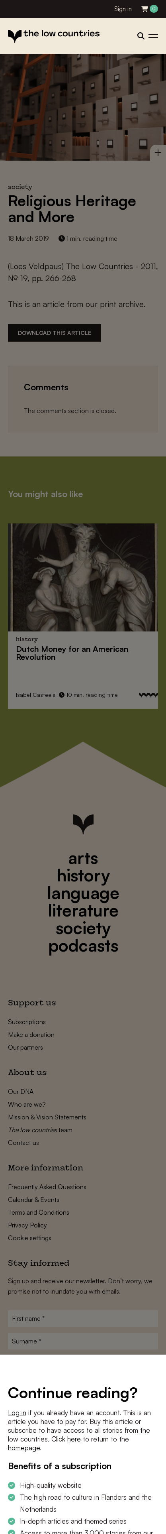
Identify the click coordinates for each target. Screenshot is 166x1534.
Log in (17, 1412)
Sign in (123, 9)
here (74, 1439)
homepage (24, 1448)
